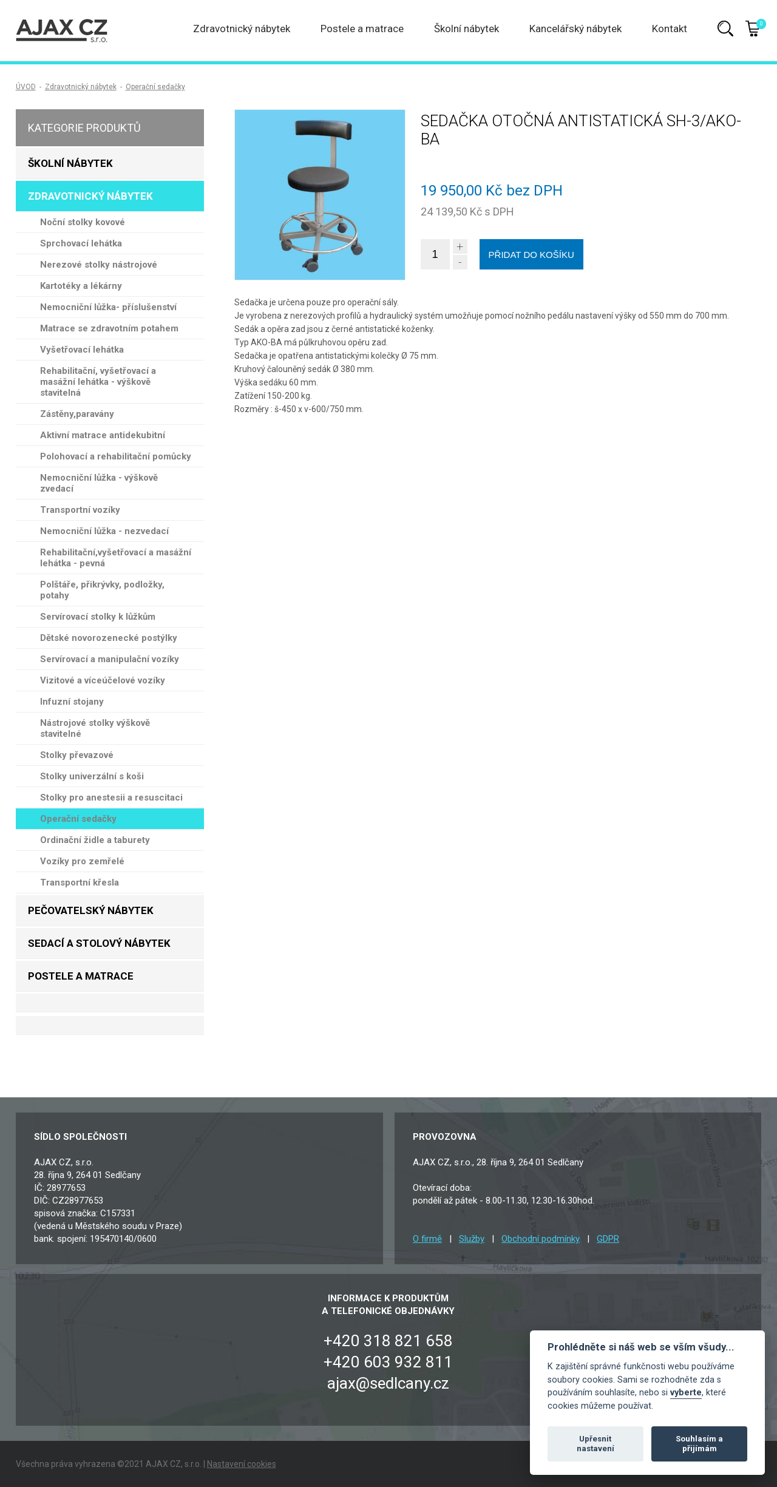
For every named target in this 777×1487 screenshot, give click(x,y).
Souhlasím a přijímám (699, 1443)
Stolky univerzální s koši (92, 776)
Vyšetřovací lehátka (82, 349)
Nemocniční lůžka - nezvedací (104, 531)
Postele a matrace (362, 28)
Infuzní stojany (72, 701)
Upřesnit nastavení (595, 1443)
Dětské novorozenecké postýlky (108, 637)
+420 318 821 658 (388, 1341)
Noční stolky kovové (82, 222)
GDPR (608, 1238)
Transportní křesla (79, 882)
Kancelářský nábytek (575, 28)
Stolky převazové (77, 755)
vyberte (686, 1392)
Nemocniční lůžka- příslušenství (108, 307)
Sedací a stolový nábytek (99, 943)
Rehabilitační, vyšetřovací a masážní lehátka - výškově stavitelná (98, 381)
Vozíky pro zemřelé (82, 861)
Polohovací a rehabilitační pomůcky (115, 456)
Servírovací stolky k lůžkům (97, 616)
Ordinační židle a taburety (95, 840)
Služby (471, 1238)
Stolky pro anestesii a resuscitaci (111, 797)
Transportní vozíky (80, 509)
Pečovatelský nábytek (91, 910)
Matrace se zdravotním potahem (109, 328)
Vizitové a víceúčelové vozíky (102, 680)
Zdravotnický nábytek (241, 28)
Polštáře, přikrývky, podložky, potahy (102, 590)
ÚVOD (26, 87)
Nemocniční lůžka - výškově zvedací (99, 483)
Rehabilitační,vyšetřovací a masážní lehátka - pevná (115, 558)
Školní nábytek (466, 28)
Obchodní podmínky (540, 1238)
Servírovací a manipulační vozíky (109, 659)
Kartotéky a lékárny (81, 285)
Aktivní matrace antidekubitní (102, 435)
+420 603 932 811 (388, 1362)
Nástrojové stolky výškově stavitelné (95, 728)
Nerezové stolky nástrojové (98, 264)
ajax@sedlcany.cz (388, 1383)
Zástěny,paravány (77, 413)
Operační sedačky (155, 87)
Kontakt (669, 28)
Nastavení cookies (241, 1464)
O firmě (427, 1238)
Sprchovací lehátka (81, 243)
